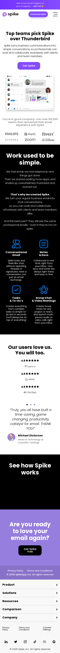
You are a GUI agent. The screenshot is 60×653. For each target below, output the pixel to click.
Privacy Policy (15, 570)
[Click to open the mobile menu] (55, 14)
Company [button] (9, 617)
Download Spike (38, 14)
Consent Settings (47, 629)
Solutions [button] (9, 593)
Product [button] (8, 585)
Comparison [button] (11, 609)
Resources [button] (10, 601)
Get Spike (29, 66)
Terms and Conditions (39, 570)
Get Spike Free (30, 550)
